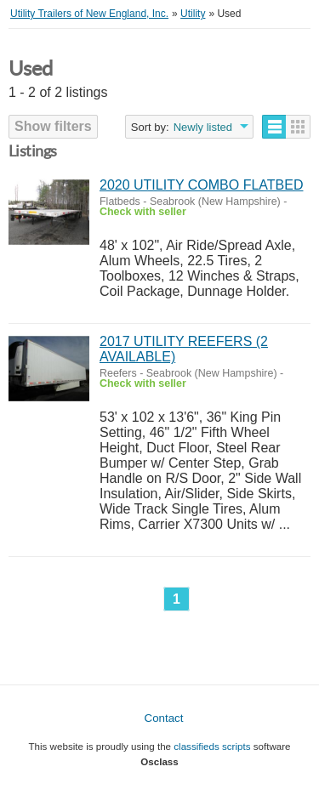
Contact (164, 718)
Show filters (53, 126)
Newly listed (203, 127)
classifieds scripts (212, 746)
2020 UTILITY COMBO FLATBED (201, 185)
